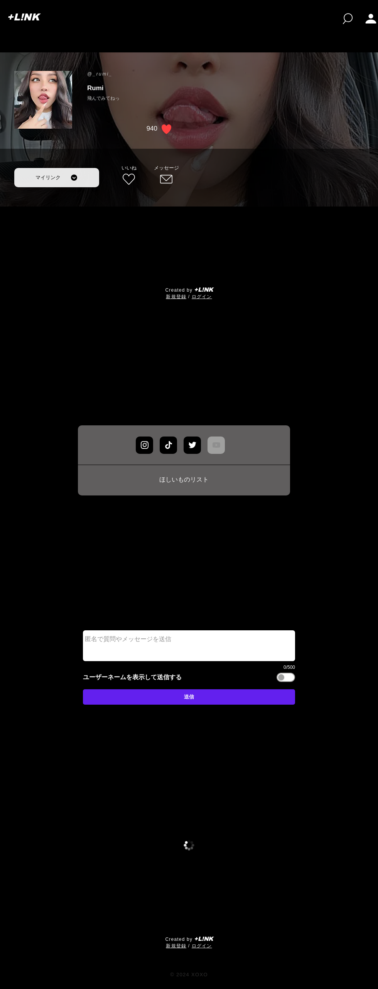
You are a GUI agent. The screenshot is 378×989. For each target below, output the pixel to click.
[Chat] (144, 445)
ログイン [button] (202, 296)
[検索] (347, 18)
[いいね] (128, 175)
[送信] (189, 697)
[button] (371, 18)
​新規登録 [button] (176, 296)
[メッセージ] (166, 175)
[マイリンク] (56, 177)
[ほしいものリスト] (184, 480)
